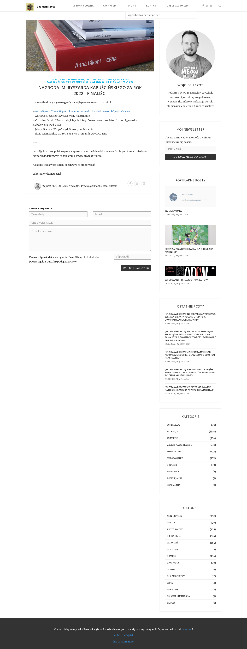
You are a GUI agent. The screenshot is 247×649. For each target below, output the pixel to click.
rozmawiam (174, 451)
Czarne (54, 80)
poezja (171, 522)
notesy (171, 603)
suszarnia (173, 471)
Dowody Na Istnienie (103, 80)
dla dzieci (173, 549)
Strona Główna (83, 5)
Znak (88, 80)
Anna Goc (128, 82)
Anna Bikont (122, 80)
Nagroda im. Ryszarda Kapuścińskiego (68, 82)
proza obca (173, 536)
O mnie (132, 5)
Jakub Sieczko (97, 82)
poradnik (173, 589)
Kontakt (152, 5)
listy (170, 582)
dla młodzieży (176, 576)
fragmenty (173, 485)
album (171, 569)
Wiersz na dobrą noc (179, 445)
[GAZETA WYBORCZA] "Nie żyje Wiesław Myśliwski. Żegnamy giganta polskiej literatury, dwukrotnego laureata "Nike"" (190, 317)
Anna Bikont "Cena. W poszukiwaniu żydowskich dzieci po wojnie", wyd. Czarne (82, 111)
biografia (173, 562)
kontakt (187, 629)
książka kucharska (178, 596)
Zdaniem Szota (46, 6)
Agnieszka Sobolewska (72, 80)
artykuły (85, 186)
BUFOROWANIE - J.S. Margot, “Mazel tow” (186, 279)
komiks (171, 556)
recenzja (172, 431)
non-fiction (174, 516)
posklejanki (174, 478)
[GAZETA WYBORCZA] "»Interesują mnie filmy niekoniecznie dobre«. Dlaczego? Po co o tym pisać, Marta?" (190, 355)
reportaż (113, 186)
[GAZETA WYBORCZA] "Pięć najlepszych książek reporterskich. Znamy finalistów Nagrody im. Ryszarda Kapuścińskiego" (190, 372)
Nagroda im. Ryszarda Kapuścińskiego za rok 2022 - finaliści (90, 90)
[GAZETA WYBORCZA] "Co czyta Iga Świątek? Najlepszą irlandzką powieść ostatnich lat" (189, 388)
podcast (172, 465)
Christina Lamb (113, 82)
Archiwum (111, 5)
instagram (173, 425)
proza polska (175, 529)
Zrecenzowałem (177, 5)
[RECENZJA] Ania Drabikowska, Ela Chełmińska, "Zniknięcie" (189, 250)
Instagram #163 (173, 210)
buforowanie (175, 458)
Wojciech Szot (49, 186)
